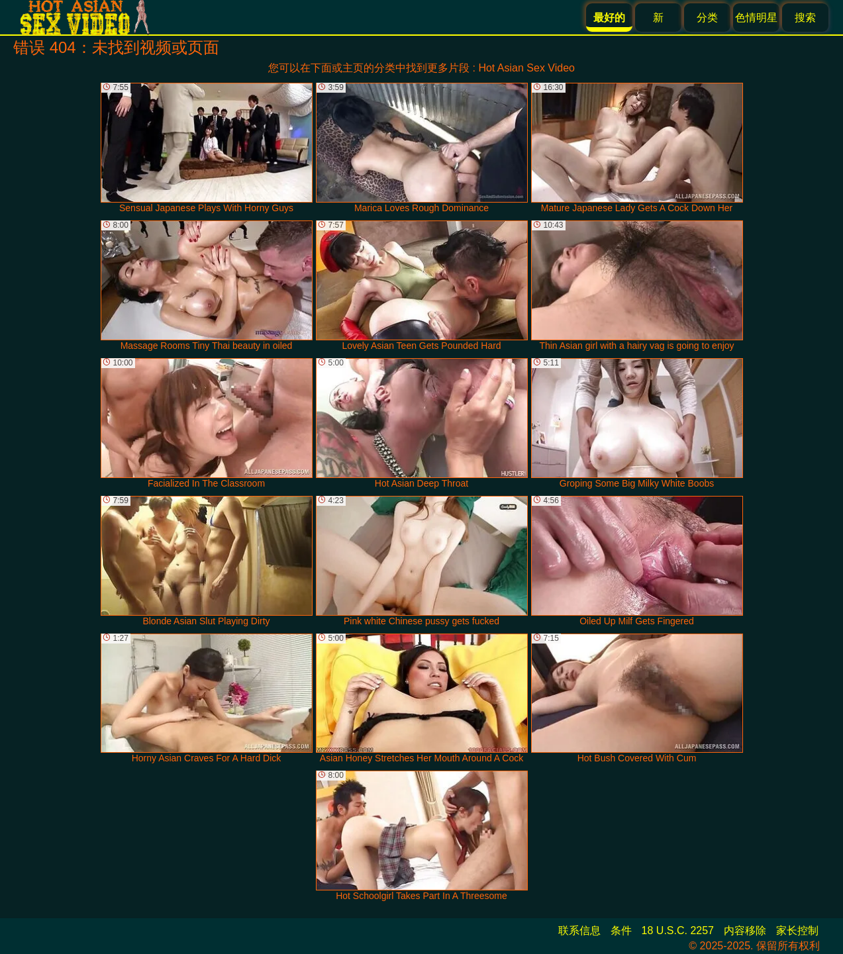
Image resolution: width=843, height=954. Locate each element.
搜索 (805, 17)
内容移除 (745, 930)
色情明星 (756, 17)
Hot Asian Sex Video (526, 67)
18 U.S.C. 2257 (678, 930)
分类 (707, 17)
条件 (621, 930)
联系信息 (579, 930)
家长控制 (797, 930)
